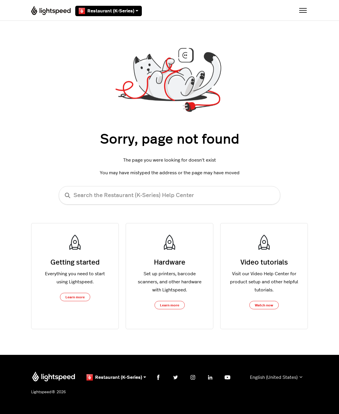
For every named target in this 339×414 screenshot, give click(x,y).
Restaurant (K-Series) (108, 11)
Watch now (264, 305)
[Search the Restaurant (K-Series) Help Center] (169, 195)
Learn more (75, 297)
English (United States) (276, 377)
